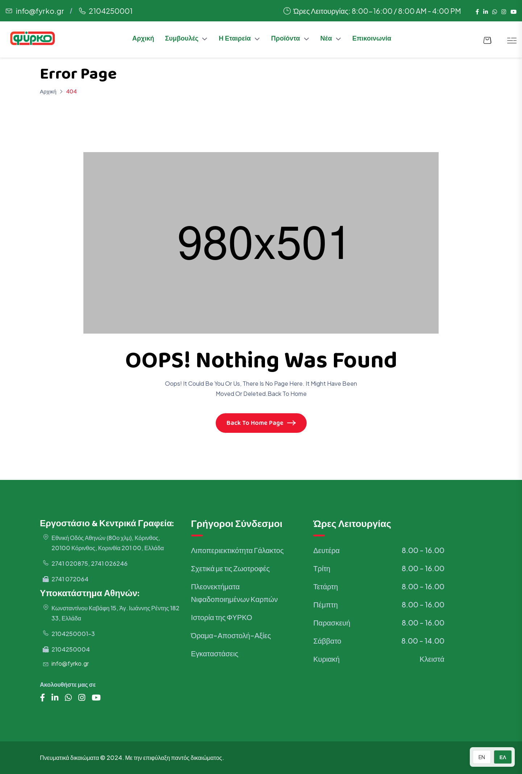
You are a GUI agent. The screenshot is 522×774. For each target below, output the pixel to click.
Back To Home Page (261, 423)
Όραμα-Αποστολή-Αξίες (231, 635)
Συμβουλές (181, 39)
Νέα (326, 39)
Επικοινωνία (372, 39)
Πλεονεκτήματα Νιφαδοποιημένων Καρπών (234, 592)
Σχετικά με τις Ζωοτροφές (230, 568)
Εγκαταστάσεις (215, 653)
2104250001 (111, 10)
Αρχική (143, 39)
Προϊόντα (285, 39)
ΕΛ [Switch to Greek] (503, 757)
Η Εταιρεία (234, 39)
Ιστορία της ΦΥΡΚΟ (221, 617)
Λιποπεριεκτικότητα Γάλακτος (237, 550)
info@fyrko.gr (40, 10)
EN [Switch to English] (481, 757)
